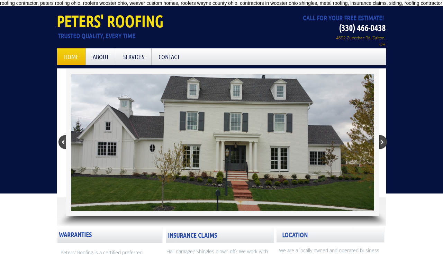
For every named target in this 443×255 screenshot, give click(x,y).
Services (133, 56)
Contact (169, 56)
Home (71, 56)
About (101, 56)
